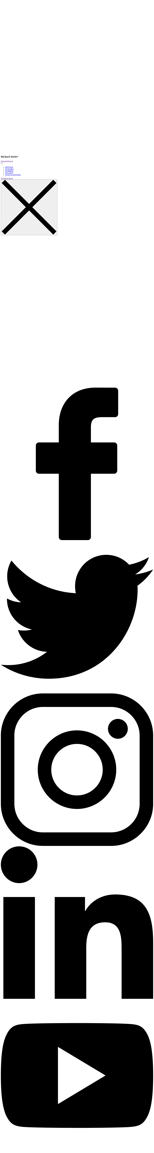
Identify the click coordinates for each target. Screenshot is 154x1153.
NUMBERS (9, 171)
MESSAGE (9, 167)
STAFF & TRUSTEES (13, 175)
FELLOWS (9, 173)
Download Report (7, 161)
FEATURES (9, 169)
